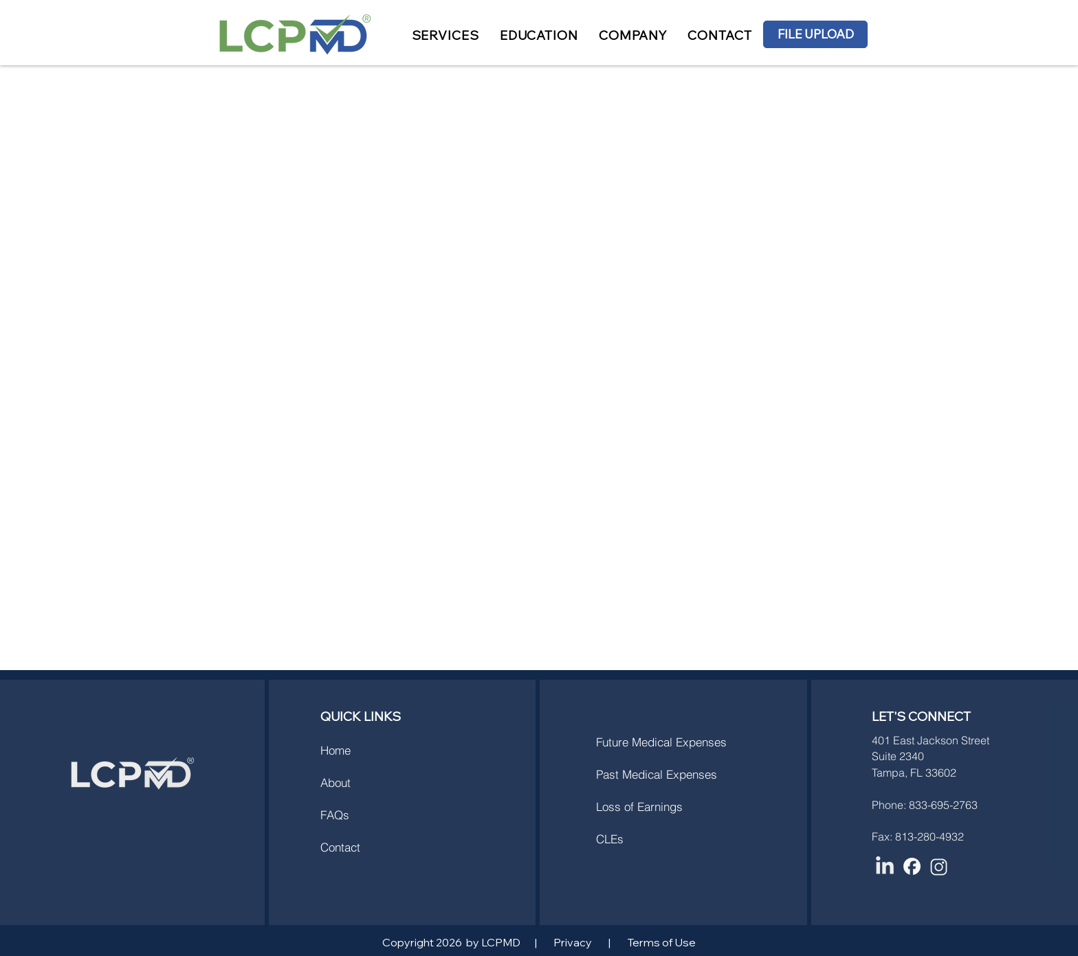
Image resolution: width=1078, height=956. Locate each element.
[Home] (369, 750)
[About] (369, 782)
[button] (445, 35)
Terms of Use (661, 942)
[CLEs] (645, 838)
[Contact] (369, 846)
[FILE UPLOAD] (815, 34)
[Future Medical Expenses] (673, 741)
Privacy (572, 942)
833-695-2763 (943, 805)
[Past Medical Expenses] (671, 774)
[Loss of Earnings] (671, 806)
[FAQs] (369, 814)
